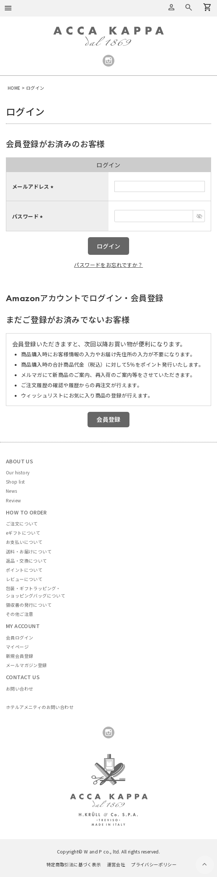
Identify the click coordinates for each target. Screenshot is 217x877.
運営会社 (116, 864)
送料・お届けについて (28, 551)
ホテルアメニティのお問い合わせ (40, 707)
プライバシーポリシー (154, 864)
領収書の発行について (28, 605)
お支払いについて (24, 542)
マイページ (17, 647)
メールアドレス (34, 186)
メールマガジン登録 (26, 665)
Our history (17, 472)
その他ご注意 (19, 614)
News (11, 491)
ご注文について (22, 523)
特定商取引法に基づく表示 (73, 864)
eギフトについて (23, 533)
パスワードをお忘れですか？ (108, 264)
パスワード (28, 216)
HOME (14, 88)
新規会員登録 (19, 656)
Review (13, 500)
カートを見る (188, 7)
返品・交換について (26, 560)
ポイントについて (24, 570)
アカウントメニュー (171, 7)
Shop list (15, 481)
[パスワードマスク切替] (199, 216)
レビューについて (24, 579)
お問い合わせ (19, 688)
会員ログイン (19, 637)
